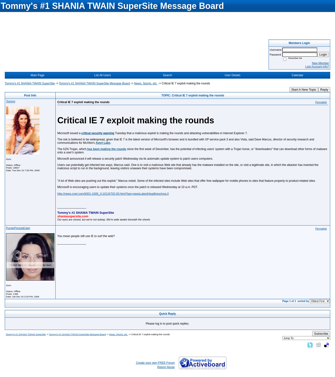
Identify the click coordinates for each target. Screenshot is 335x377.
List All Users (102, 75)
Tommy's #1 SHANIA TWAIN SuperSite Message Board (94, 83)
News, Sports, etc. (145, 83)
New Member (320, 63)
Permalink (321, 102)
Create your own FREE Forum (155, 362)
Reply (324, 89)
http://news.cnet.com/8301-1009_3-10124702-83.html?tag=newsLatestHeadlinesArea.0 (113, 193)
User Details (232, 75)
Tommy (10, 101)
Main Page (37, 75)
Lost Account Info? (317, 66)
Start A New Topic (303, 89)
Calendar (297, 75)
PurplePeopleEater (18, 228)
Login (323, 54)
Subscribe (321, 333)
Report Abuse (166, 367)
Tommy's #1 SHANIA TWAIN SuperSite (30, 83)
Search (167, 75)
